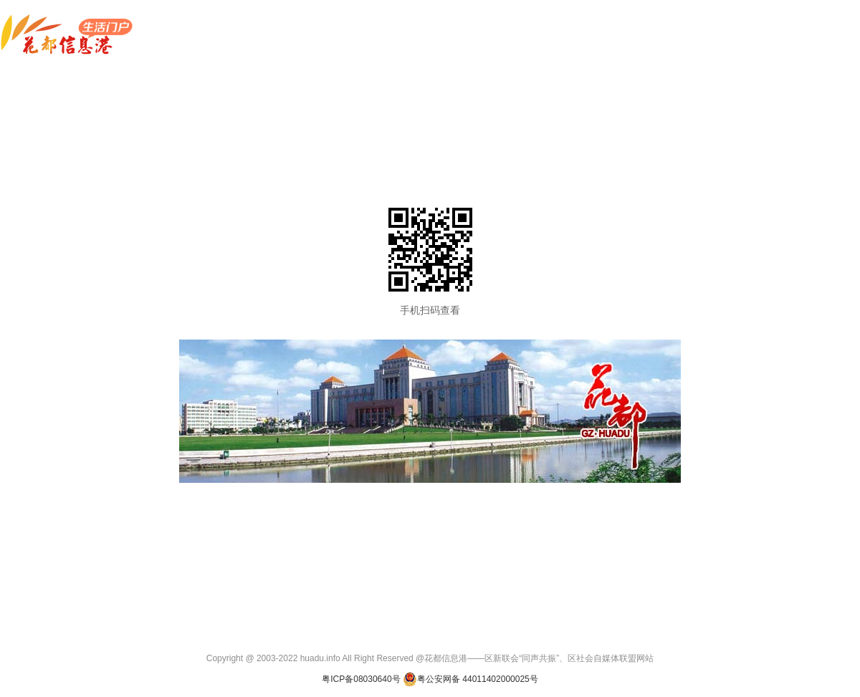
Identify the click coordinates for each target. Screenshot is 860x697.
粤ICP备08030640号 (361, 679)
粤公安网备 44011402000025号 (470, 679)
